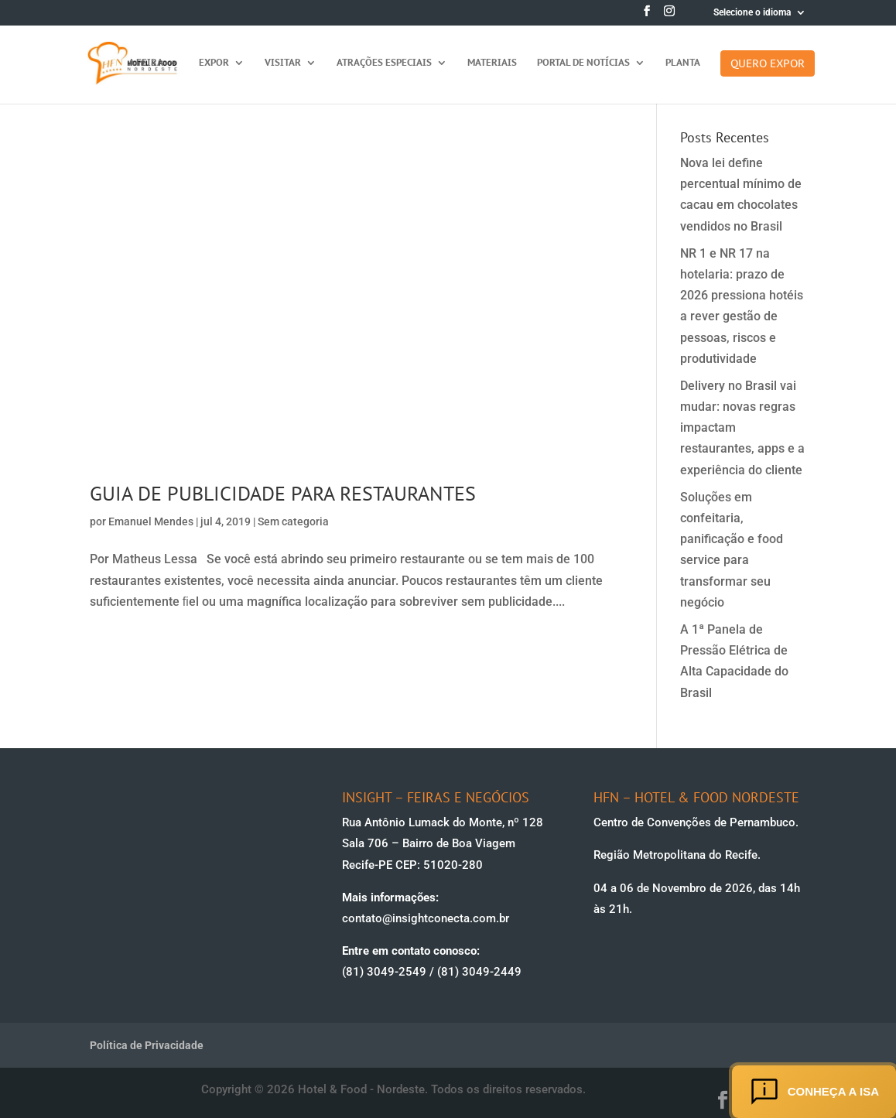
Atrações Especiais (384, 62)
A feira (145, 62)
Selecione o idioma (752, 13)
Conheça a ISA (814, 1091)
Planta (682, 62)
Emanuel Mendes (150, 521)
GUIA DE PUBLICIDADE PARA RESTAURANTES (283, 493)
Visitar (283, 62)
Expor (214, 62)
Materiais (492, 62)
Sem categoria (293, 521)
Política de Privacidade (146, 1045)
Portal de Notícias (583, 62)
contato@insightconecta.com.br (425, 918)
